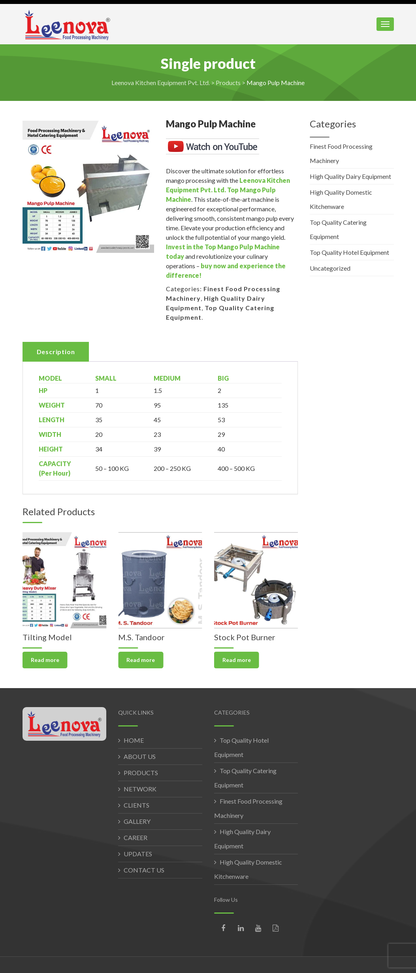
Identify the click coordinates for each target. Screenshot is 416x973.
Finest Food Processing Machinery (341, 153)
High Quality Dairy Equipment (350, 176)
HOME (134, 740)
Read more (45, 659)
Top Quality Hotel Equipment (349, 252)
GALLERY (137, 821)
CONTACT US (144, 870)
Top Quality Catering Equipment (338, 229)
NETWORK (140, 789)
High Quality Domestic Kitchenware (341, 199)
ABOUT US (140, 756)
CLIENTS (136, 805)
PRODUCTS (141, 772)
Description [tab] (56, 351)
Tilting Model (47, 637)
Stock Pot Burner (244, 637)
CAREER (135, 837)
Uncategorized (330, 268)
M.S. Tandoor (141, 637)
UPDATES (138, 853)
